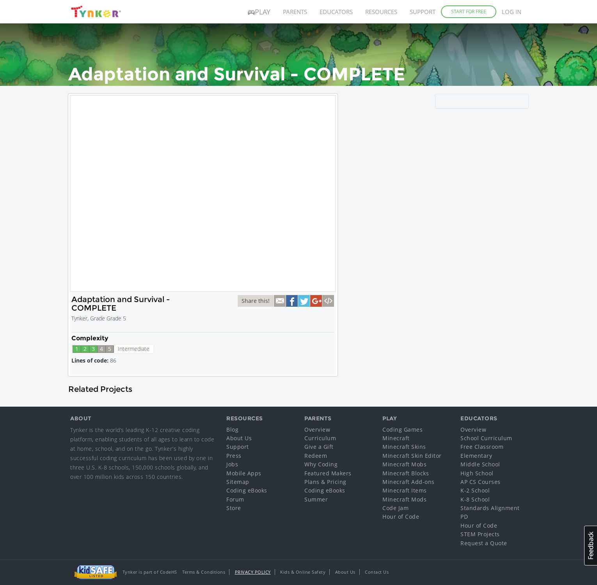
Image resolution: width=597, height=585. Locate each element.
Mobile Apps (243, 473)
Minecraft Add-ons (408, 481)
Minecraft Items (404, 490)
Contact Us (377, 572)
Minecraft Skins (404, 446)
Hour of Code (400, 516)
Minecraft (396, 438)
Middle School (480, 464)
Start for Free (468, 11)
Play (259, 11)
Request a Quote (483, 543)
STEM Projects (480, 534)
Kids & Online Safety (302, 572)
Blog (232, 429)
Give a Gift (319, 446)
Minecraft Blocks (405, 473)
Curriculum (320, 438)
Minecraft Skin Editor (412, 455)
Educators (336, 12)
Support (422, 12)
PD (464, 516)
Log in (511, 12)
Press (234, 455)
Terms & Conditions (203, 572)
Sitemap (237, 481)
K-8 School (475, 499)
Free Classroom (481, 446)
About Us (239, 438)
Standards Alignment (490, 508)
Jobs (232, 464)
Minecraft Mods (404, 499)
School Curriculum (486, 438)
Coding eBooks (246, 490)
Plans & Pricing (325, 481)
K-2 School (475, 490)
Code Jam (395, 508)
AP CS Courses (480, 481)
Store (233, 508)
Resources (381, 12)
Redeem (315, 455)
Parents (295, 12)
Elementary (476, 455)
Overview (317, 429)
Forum (235, 499)
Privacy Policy (253, 572)
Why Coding (321, 464)
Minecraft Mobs (404, 464)
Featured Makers (328, 473)
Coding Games (402, 429)
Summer (316, 499)
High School (477, 473)
